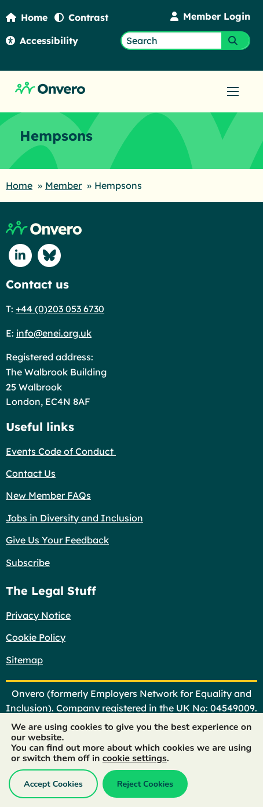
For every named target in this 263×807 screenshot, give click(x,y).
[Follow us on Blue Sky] (49, 255)
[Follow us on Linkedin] (20, 255)
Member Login (210, 16)
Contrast (81, 17)
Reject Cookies (145, 784)
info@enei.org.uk (54, 333)
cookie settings (135, 758)
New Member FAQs (48, 495)
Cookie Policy (35, 637)
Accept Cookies (53, 784)
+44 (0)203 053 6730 (60, 309)
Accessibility (42, 40)
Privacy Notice (38, 615)
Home (27, 17)
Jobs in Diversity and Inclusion (74, 518)
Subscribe (28, 562)
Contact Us (31, 473)
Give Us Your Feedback (57, 540)
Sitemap (24, 659)
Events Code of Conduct (61, 451)
